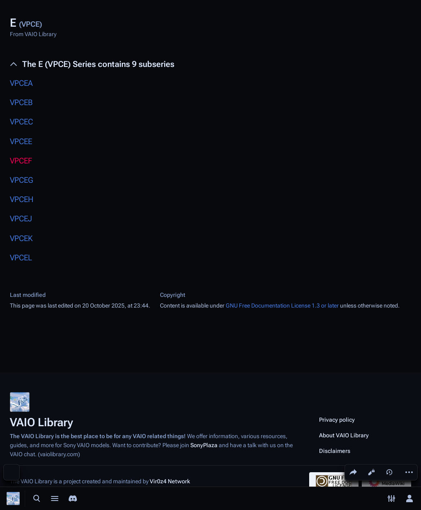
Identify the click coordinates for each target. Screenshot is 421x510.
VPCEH (21, 199)
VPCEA (21, 83)
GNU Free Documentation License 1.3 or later (282, 305)
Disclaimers (334, 451)
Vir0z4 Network (170, 481)
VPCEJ (21, 218)
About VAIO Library (344, 435)
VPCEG (21, 180)
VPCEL (21, 257)
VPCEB (21, 102)
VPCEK (21, 238)
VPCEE (21, 141)
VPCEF (21, 160)
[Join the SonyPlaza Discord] (73, 498)
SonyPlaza (203, 445)
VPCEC (21, 121)
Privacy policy (337, 419)
